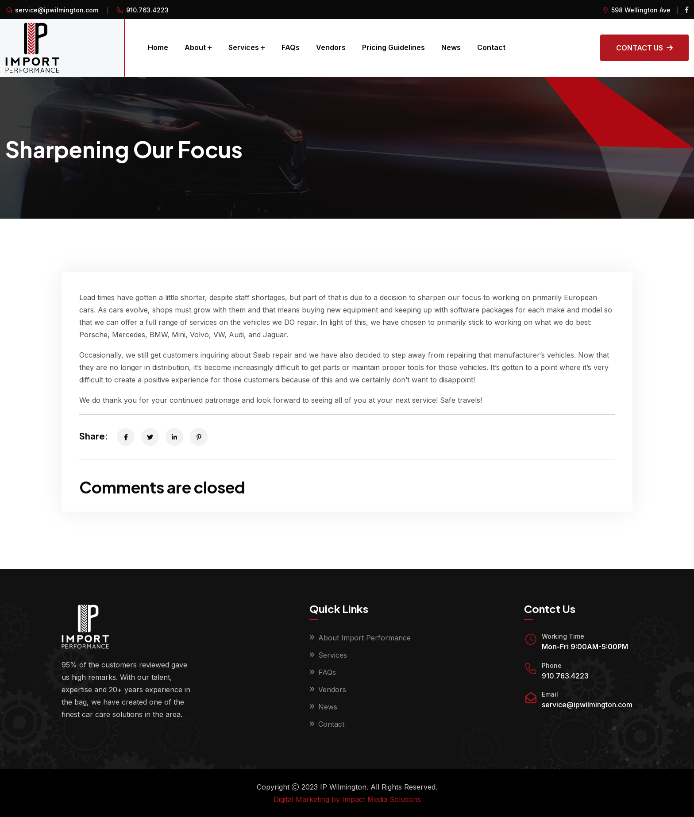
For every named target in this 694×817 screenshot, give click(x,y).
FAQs (290, 47)
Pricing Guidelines (393, 47)
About (195, 47)
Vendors (331, 47)
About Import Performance (364, 637)
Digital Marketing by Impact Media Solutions (347, 799)
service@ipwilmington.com (56, 10)
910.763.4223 (565, 675)
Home (158, 47)
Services (243, 47)
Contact (491, 47)
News (451, 47)
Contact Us (644, 47)
